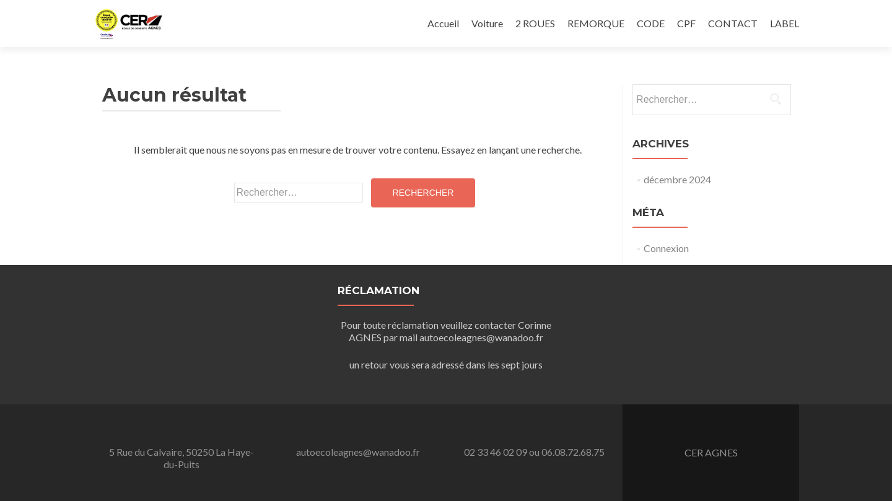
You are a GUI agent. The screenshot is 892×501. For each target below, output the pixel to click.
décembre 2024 (677, 179)
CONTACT (733, 23)
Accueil (443, 23)
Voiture (487, 23)
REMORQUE (595, 23)
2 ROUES (535, 23)
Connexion (666, 248)
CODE (651, 23)
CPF (686, 23)
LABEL (784, 23)
